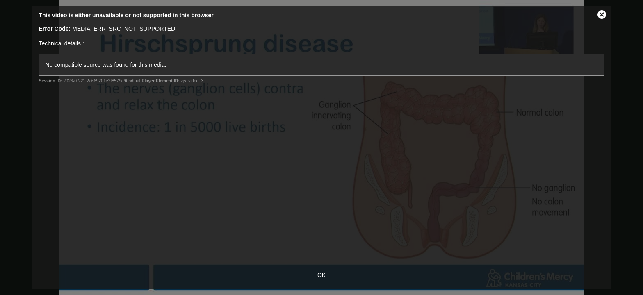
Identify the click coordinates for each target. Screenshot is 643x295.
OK (321, 275)
